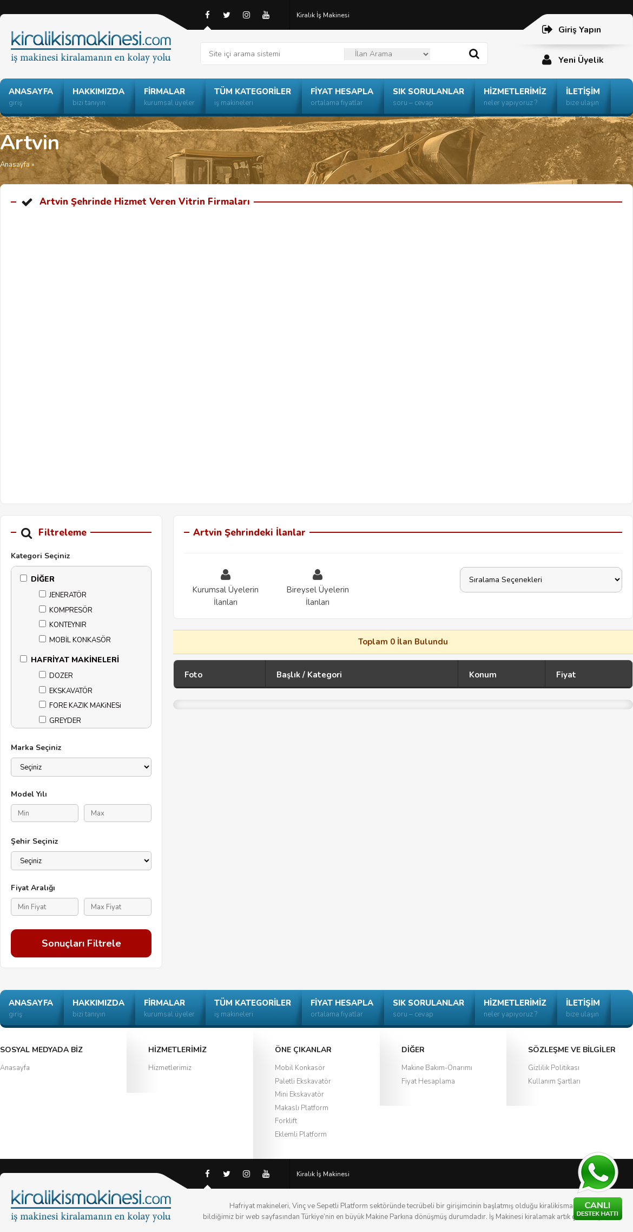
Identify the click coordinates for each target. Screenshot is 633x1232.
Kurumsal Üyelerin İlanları (225, 587)
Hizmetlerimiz (170, 1068)
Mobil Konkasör (300, 1068)
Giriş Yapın (571, 29)
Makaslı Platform (301, 1108)
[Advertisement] (316, 301)
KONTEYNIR (63, 625)
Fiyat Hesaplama (428, 1081)
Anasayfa (15, 165)
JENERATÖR (63, 595)
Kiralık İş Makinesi (323, 15)
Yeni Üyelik (572, 60)
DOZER (56, 676)
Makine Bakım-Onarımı (436, 1068)
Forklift (286, 1121)
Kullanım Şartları (554, 1081)
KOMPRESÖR (66, 610)
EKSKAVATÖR (66, 691)
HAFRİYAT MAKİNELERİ (69, 660)
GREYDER (60, 721)
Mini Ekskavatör (299, 1094)
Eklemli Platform (301, 1134)
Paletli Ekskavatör (303, 1081)
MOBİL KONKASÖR (75, 640)
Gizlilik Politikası (553, 1068)
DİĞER (37, 579)
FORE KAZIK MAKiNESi (80, 705)
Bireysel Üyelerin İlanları (317, 587)
